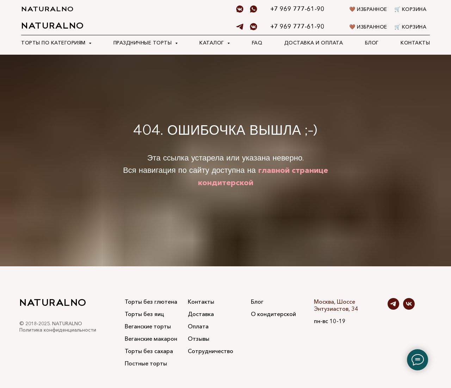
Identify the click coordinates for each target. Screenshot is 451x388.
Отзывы (198, 338)
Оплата (198, 326)
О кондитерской (273, 313)
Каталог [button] (212, 43)
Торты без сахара (149, 350)
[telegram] (239, 26)
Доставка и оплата (313, 43)
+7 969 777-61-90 (297, 26)
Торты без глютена (151, 301)
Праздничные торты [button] (143, 43)
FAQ (257, 43)
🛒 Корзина (410, 27)
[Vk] (253, 26)
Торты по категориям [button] (54, 43)
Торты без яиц (144, 313)
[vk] (409, 308)
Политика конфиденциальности (57, 330)
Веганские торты (148, 326)
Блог (372, 43)
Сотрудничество (210, 350)
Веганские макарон (151, 338)
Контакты (415, 43)
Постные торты (146, 363)
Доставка (201, 313)
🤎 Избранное (368, 27)
